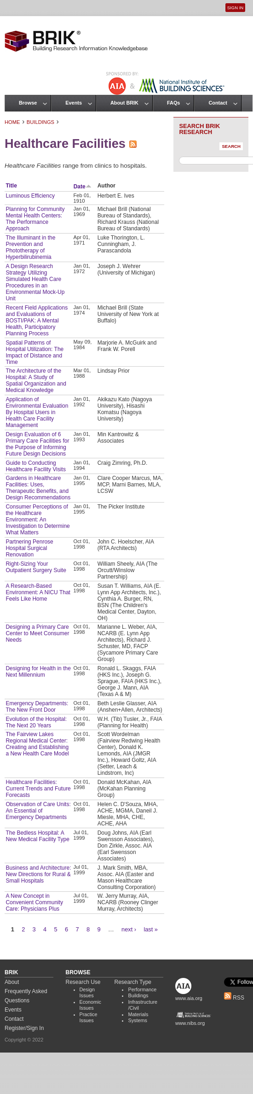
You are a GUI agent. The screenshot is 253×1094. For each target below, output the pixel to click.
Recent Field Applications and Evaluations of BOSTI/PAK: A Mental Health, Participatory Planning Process (37, 320)
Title (11, 185)
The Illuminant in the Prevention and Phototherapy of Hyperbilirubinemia (30, 247)
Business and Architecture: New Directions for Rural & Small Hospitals (38, 874)
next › (128, 929)
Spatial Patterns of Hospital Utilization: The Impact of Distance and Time (34, 352)
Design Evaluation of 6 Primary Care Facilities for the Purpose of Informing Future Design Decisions (37, 444)
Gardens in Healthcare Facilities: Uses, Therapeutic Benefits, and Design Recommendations (38, 488)
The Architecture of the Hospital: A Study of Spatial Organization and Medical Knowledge (36, 380)
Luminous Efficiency (30, 196)
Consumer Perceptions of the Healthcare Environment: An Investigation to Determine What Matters (37, 519)
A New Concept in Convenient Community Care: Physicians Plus (34, 902)
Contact (217, 102)
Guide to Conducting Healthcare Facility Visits (36, 466)
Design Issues (87, 993)
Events (73, 102)
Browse (28, 102)
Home (12, 122)
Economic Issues (90, 1005)
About (12, 982)
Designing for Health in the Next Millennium (38, 671)
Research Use (83, 982)
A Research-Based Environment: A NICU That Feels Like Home (38, 592)
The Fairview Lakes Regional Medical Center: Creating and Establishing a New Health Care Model (37, 744)
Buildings (40, 122)
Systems (137, 1020)
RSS (234, 998)
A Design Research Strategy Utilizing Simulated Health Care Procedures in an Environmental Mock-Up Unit (35, 282)
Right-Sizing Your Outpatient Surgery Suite (36, 567)
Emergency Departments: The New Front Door (37, 706)
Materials (138, 1014)
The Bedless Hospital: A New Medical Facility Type (37, 836)
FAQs (173, 102)
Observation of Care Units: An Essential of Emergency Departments (38, 810)
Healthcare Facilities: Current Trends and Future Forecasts (38, 788)
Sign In (235, 7)
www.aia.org (188, 998)
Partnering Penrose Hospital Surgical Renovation (29, 548)
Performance (142, 989)
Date (83, 186)
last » (151, 929)
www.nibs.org (190, 1023)
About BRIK (124, 102)
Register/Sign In (24, 1028)
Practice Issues (89, 1018)
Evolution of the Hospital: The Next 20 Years (36, 722)
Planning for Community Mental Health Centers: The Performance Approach (35, 219)
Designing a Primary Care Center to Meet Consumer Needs (37, 633)
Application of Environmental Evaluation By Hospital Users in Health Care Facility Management (37, 412)
